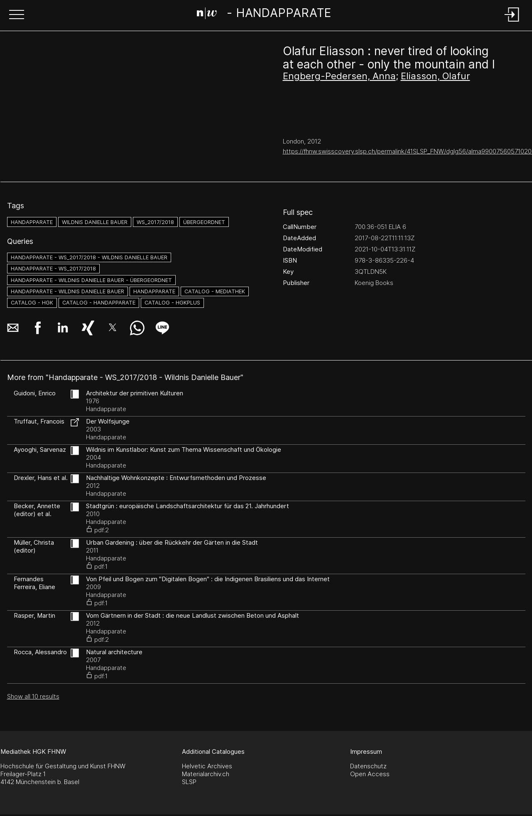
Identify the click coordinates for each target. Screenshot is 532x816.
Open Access (370, 774)
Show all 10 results (33, 696)
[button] (17, 15)
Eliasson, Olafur (435, 76)
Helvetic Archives (207, 766)
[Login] (512, 22)
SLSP (189, 782)
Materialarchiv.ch (205, 774)
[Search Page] (264, 14)
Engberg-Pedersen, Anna (339, 76)
